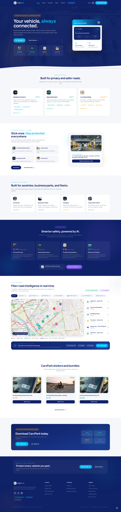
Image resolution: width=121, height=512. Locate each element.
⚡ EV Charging (53, 338)
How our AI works (74, 266)
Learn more (16, 209)
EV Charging (86, 296)
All (14, 295)
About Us (69, 485)
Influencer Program (71, 491)
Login (89, 2)
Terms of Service (93, 488)
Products (50, 2)
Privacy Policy (92, 496)
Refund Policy (92, 491)
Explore (16, 113)
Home (38, 3)
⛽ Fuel (13, 338)
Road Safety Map (49, 491)
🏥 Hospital (20, 338)
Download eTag (29, 167)
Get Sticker (16, 167)
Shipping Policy (92, 494)
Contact (63, 2)
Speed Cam (72, 296)
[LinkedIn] (21, 493)
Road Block (100, 296)
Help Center (92, 485)
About (43, 2)
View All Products (60, 409)
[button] (39, 326)
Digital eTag (48, 488)
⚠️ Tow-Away (35, 338)
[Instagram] (15, 493)
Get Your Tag (101, 2)
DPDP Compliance (103, 507)
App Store (35, 444)
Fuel (22, 296)
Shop (56, 2)
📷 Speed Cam (44, 338)
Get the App (102, 345)
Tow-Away (59, 296)
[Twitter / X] (18, 493)
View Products (34, 40)
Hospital (34, 296)
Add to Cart (27, 401)
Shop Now (19, 40)
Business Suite (48, 494)
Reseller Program (71, 488)
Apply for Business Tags (86, 161)
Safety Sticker (48, 485)
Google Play (22, 444)
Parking (46, 296)
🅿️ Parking (27, 338)
